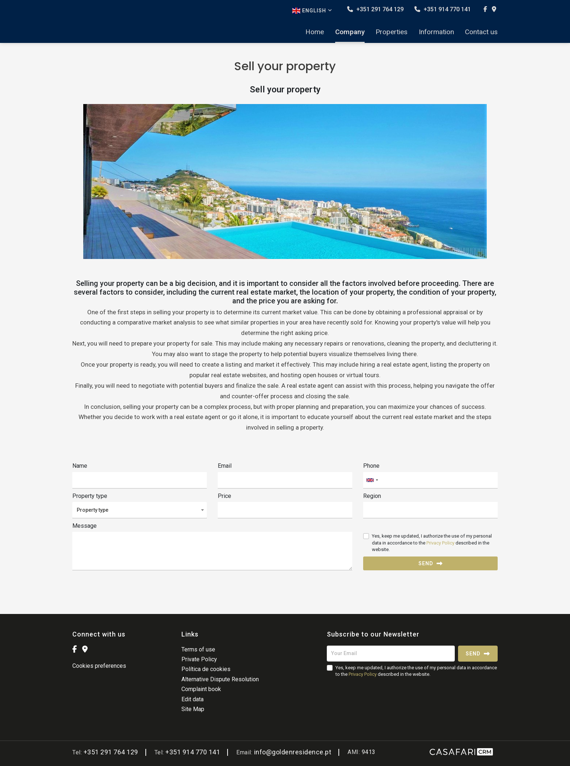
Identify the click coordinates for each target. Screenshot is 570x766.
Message (84, 525)
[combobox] (430, 480)
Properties (392, 32)
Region (372, 495)
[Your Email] (391, 654)
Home (314, 32)
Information (436, 32)
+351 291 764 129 (375, 9)
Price (224, 495)
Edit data (192, 699)
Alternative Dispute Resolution (220, 679)
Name (79, 465)
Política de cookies (205, 669)
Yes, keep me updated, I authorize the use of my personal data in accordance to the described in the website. (432, 542)
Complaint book (201, 689)
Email (225, 465)
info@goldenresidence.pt (293, 752)
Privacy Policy (440, 543)
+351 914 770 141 (442, 9)
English (312, 11)
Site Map (192, 709)
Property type (89, 495)
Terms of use (198, 649)
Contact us (481, 32)
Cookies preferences (99, 665)
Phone (371, 465)
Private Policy (199, 659)
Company (350, 32)
